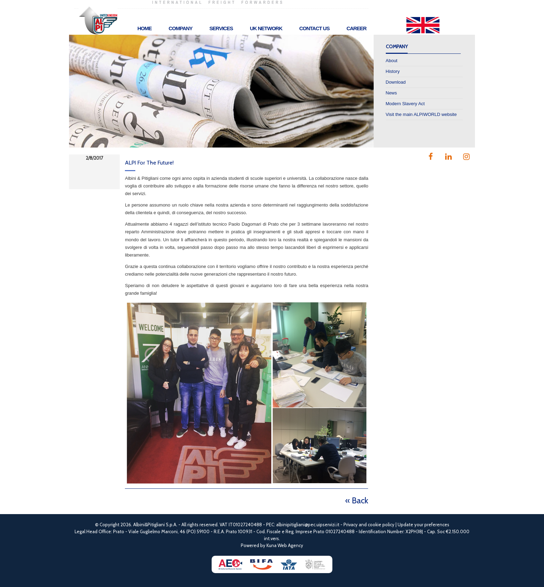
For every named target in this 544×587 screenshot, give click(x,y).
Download (396, 82)
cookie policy (381, 524)
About (392, 60)
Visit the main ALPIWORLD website (421, 114)
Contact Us (314, 28)
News (391, 92)
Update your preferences (423, 524)
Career (356, 28)
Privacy (350, 524)
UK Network (266, 28)
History (393, 71)
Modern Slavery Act (405, 103)
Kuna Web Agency (284, 545)
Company (181, 28)
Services (221, 28)
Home (144, 28)
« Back (356, 500)
